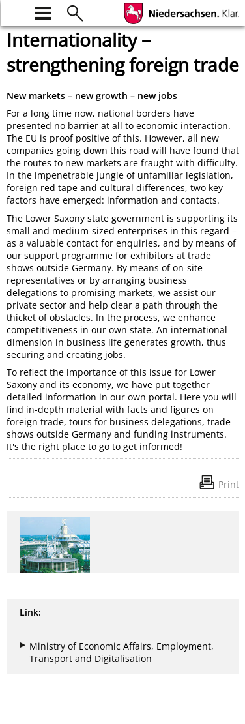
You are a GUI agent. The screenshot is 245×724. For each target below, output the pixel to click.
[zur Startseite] (14, 11)
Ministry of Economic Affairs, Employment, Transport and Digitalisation (121, 652)
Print (228, 484)
